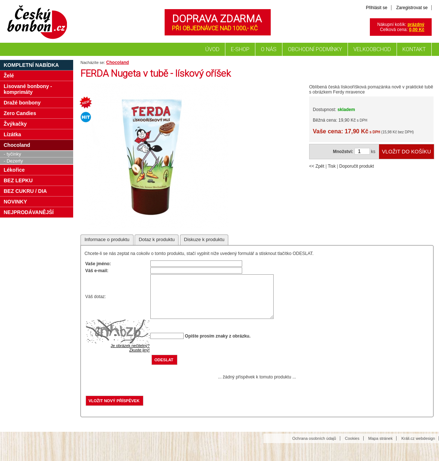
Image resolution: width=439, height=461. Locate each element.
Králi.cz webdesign (418, 447)
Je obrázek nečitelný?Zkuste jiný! (130, 356)
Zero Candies (20, 113)
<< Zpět (316, 166)
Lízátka (12, 134)
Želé (9, 76)
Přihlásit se (376, 7)
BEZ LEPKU (18, 180)
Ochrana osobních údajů (314, 447)
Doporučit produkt (356, 166)
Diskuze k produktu (204, 239)
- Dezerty (13, 161)
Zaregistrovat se (412, 7)
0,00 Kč (416, 29)
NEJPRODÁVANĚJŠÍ (29, 212)
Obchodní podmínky (315, 49)
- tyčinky (12, 154)
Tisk (332, 166)
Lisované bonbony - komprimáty (28, 89)
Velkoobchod (372, 49)
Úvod (212, 49)
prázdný (416, 24)
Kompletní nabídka (31, 65)
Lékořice (14, 170)
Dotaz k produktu (157, 239)
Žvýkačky (15, 124)
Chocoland (117, 62)
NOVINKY (15, 202)
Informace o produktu (107, 239)
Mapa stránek (380, 447)
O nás (269, 49)
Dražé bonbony (22, 103)
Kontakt (414, 49)
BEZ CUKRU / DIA (25, 191)
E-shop (240, 49)
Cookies (352, 447)
